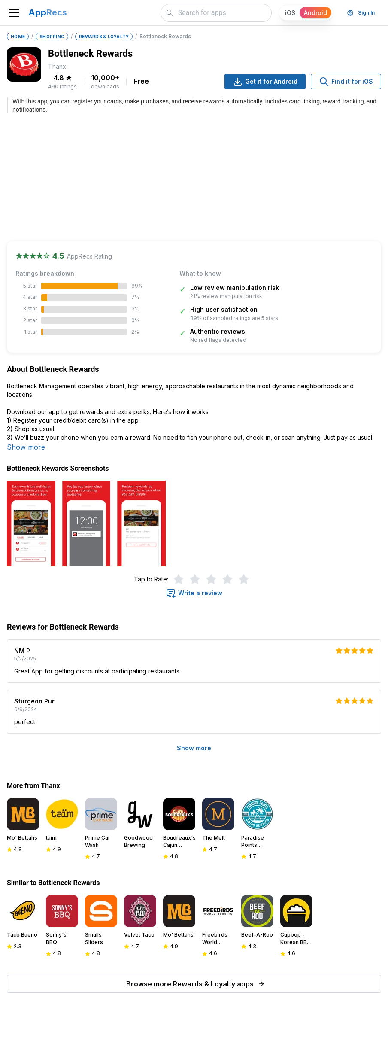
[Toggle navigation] (14, 13)
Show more (26, 447)
